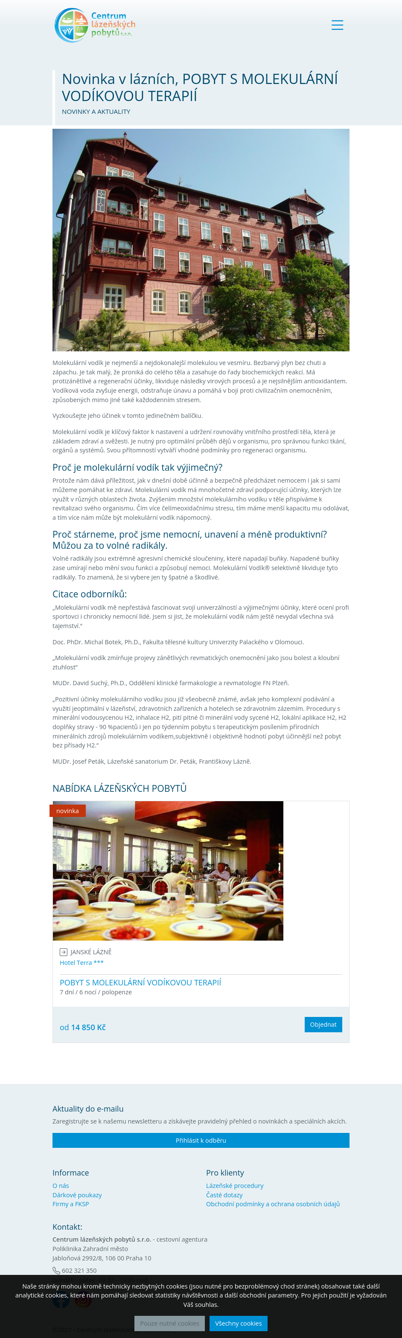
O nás (60, 1186)
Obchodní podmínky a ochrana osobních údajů (273, 1204)
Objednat (323, 1024)
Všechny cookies (238, 1323)
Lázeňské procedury (234, 1186)
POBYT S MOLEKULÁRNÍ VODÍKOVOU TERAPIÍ (140, 982)
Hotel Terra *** (82, 963)
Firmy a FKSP (70, 1204)
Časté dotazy (224, 1195)
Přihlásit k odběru (201, 1140)
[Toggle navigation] (338, 25)
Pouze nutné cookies (169, 1323)
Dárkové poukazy (77, 1195)
